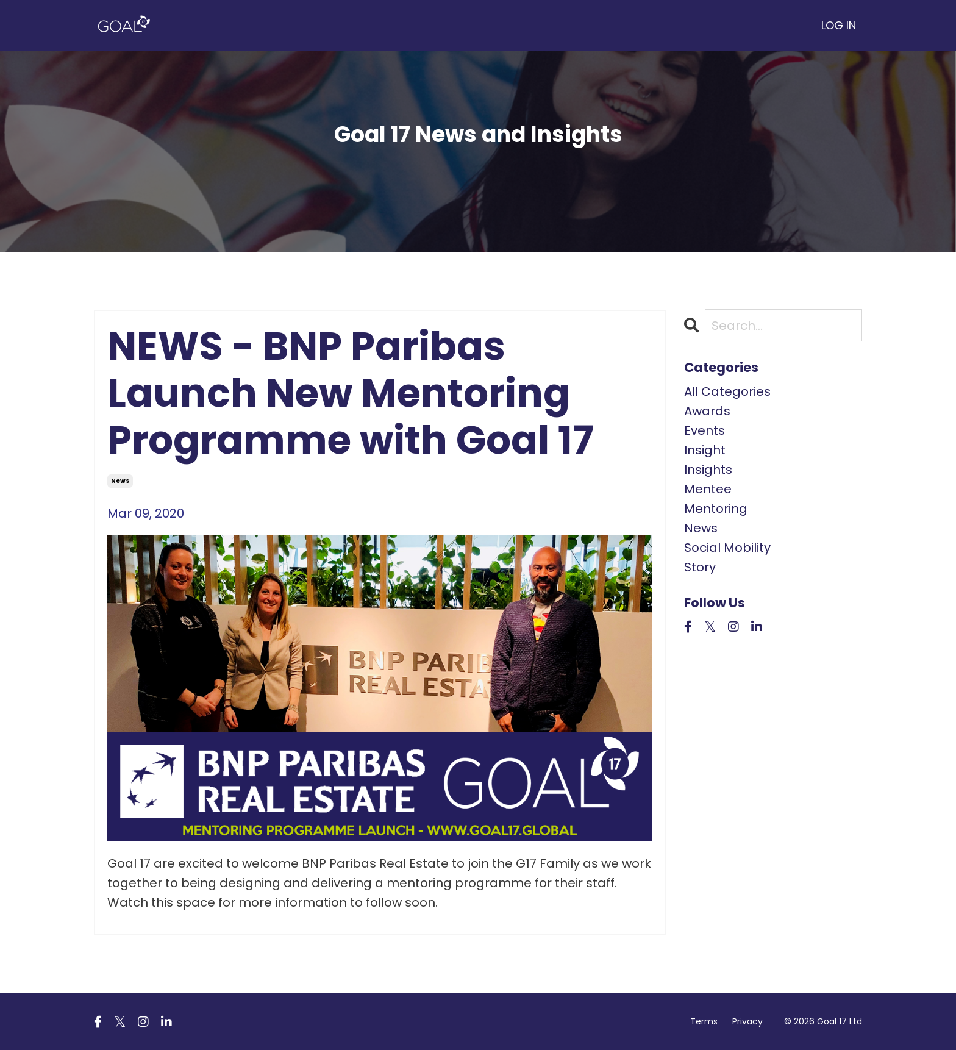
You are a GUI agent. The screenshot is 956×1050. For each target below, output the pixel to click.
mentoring (715, 508)
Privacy (747, 1021)
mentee (708, 489)
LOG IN (838, 25)
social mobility (727, 547)
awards (707, 411)
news (120, 480)
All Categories (727, 391)
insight (705, 450)
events (704, 430)
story (700, 567)
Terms (704, 1021)
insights (708, 469)
